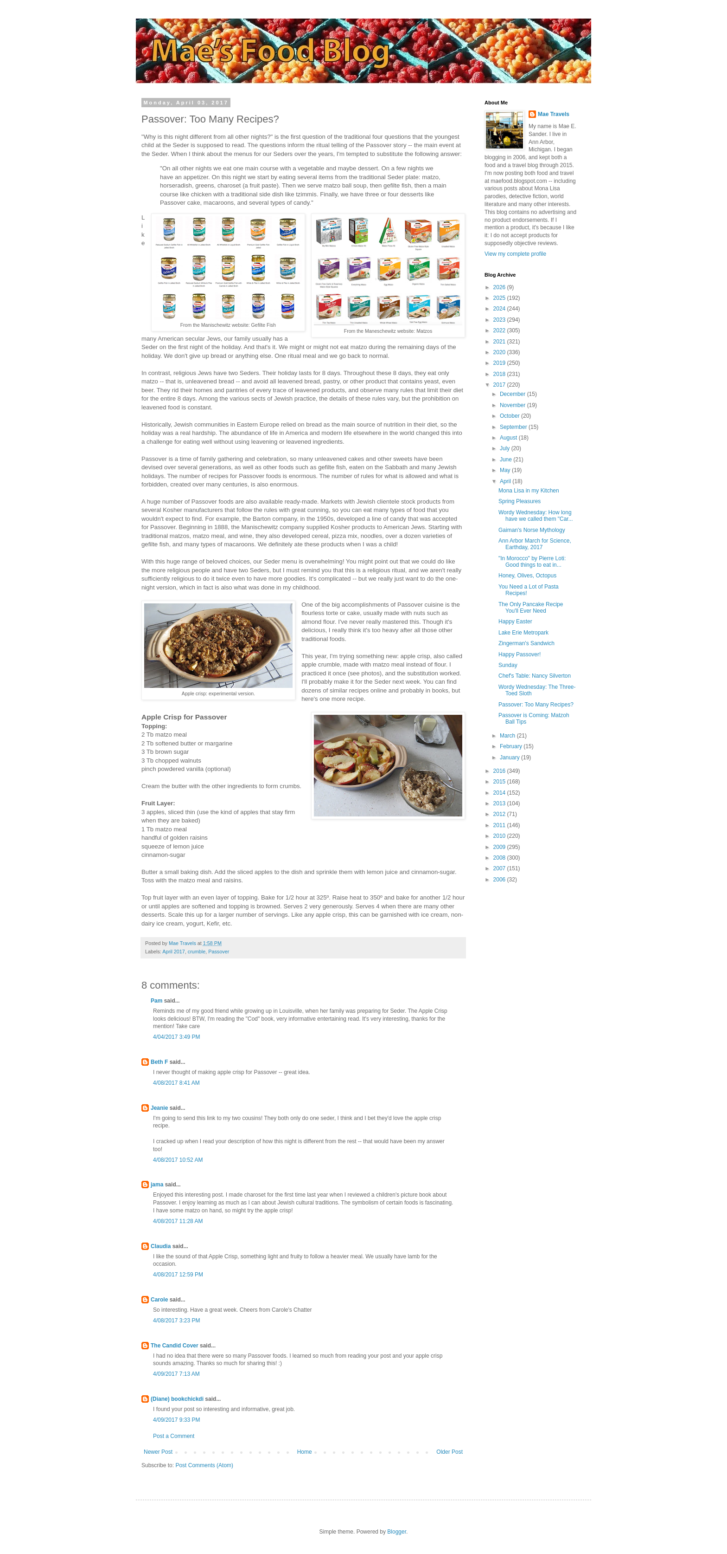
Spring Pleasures (519, 501)
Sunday (507, 665)
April (506, 481)
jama (157, 1184)
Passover (218, 951)
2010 (500, 836)
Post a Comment (173, 1436)
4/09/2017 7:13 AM (176, 1374)
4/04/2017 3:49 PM (176, 1037)
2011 (500, 825)
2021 (500, 341)
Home (304, 1452)
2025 (500, 298)
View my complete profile (515, 254)
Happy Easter (515, 621)
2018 (500, 374)
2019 (500, 363)
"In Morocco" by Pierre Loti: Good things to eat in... (532, 561)
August (509, 437)
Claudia (161, 1246)
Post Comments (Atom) (204, 1465)
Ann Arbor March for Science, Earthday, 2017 (534, 543)
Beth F (159, 1062)
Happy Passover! (519, 654)
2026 (500, 287)
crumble (196, 951)
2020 (500, 352)
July (505, 448)
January (510, 757)
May (506, 470)
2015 (500, 781)
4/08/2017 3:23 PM (176, 1320)
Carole (159, 1299)
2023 (500, 320)
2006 (500, 879)
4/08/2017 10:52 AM (178, 1160)
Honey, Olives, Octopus (527, 575)
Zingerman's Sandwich (526, 643)
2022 (500, 330)
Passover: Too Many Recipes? (536, 704)
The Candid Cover (174, 1345)
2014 (500, 793)
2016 (500, 771)
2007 (500, 868)
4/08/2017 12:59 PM (178, 1274)
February (511, 746)
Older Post (449, 1452)
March (508, 735)
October (510, 416)
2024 (500, 308)
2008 (500, 858)
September (514, 427)
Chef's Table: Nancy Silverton (534, 676)
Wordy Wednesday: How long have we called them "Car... (535, 515)
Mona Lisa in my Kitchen (528, 490)
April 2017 (173, 951)
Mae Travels (553, 114)
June (506, 459)
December (513, 394)
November (513, 405)
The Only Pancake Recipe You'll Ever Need (530, 607)
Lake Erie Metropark (523, 632)
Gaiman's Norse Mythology (531, 530)
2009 (500, 847)
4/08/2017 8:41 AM (176, 1083)
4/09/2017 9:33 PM (176, 1420)
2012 (500, 814)
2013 (500, 803)
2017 (500, 385)
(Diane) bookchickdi (177, 1399)
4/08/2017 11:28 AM (178, 1221)
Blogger (396, 1531)
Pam (156, 1000)
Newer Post (158, 1452)
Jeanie (159, 1108)
